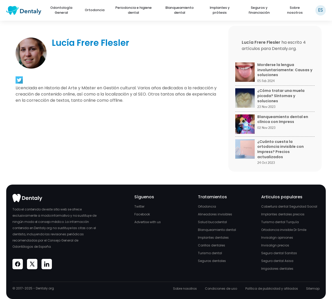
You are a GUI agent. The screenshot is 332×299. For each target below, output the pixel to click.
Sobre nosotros (295, 10)
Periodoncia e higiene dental (133, 10)
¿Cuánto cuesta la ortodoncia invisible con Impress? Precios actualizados (280, 149)
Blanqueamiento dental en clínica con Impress (282, 119)
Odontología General (61, 10)
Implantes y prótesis (220, 10)
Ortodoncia (95, 10)
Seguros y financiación (259, 10)
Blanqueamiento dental (179, 10)
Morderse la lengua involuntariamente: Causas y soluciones (284, 69)
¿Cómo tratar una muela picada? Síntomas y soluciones (281, 95)
